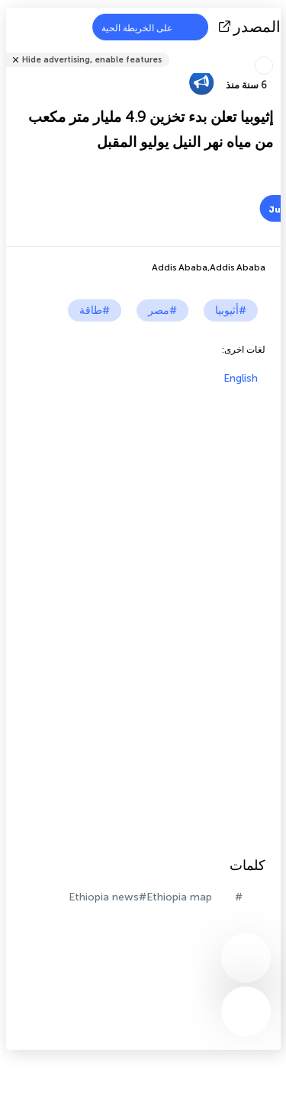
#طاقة (94, 310)
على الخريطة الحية (146, 27)
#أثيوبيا (230, 310)
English (240, 378)
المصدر (251, 27)
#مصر (162, 310)
